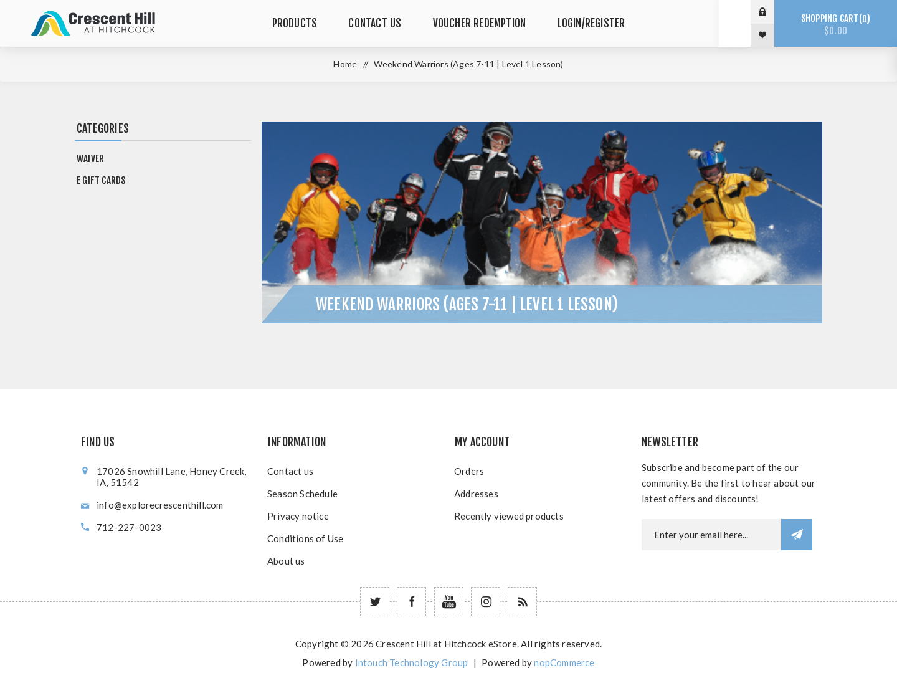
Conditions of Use (305, 538)
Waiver (90, 159)
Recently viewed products (509, 516)
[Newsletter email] (711, 534)
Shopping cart (835, 24)
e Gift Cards (101, 180)
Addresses (476, 493)
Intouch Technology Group (411, 662)
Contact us (290, 471)
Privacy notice (298, 516)
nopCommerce (564, 662)
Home (345, 64)
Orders (469, 471)
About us (286, 560)
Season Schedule (302, 493)
